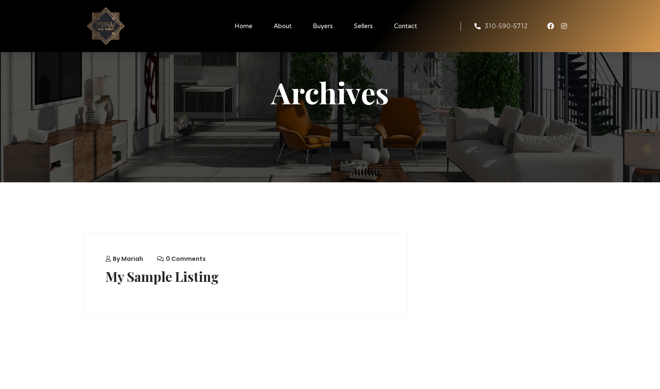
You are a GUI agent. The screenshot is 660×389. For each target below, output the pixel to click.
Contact (405, 26)
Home (243, 26)
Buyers (323, 26)
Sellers (363, 26)
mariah (132, 259)
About (283, 26)
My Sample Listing (163, 276)
